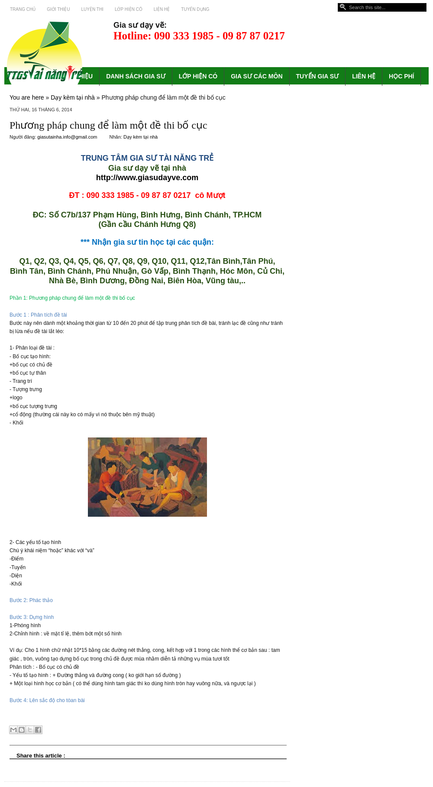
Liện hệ (162, 9)
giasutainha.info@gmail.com (67, 136)
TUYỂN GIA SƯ (317, 76)
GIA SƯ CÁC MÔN (256, 76)
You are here (27, 97)
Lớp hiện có (128, 9)
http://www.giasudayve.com (147, 177)
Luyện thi (92, 9)
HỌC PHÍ (401, 76)
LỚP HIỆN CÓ (198, 76)
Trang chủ (23, 9)
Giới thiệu (58, 9)
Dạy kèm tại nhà (73, 97)
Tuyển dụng (195, 9)
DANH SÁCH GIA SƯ (135, 76)
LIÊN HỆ (363, 76)
